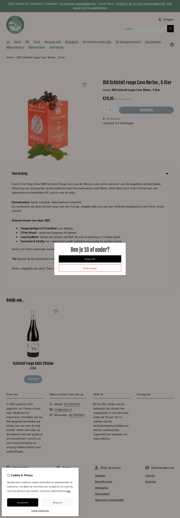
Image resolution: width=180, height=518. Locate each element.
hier (69, 490)
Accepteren (22, 502)
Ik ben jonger (90, 268)
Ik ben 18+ (90, 259)
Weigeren (57, 502)
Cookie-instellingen (40, 510)
